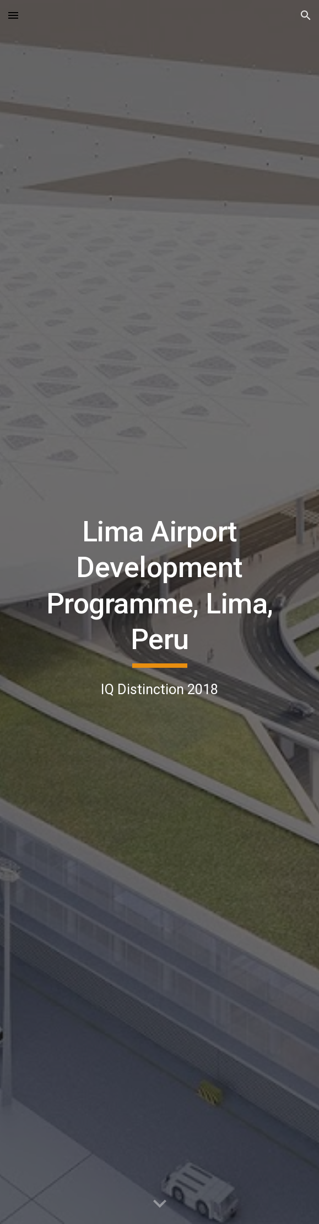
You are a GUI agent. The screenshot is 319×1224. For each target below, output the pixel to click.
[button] (13, 15)
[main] (159, 612)
